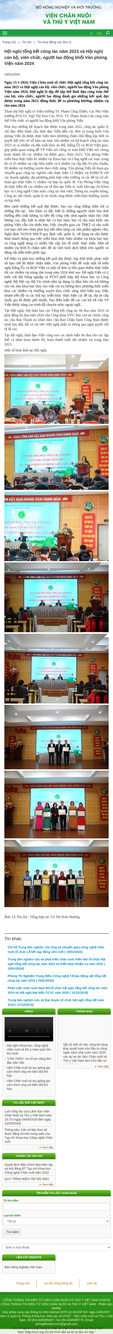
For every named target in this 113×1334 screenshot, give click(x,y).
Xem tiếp (103, 1066)
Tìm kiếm (12, 1232)
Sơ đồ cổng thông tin (58, 1283)
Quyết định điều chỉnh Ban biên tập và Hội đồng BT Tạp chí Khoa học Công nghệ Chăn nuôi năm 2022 (29, 1168)
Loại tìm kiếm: (12, 1215)
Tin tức (26, 42)
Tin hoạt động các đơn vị (54, 42)
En (100, 33)
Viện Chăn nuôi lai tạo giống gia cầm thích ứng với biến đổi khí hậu (28, 1071)
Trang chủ (9, 42)
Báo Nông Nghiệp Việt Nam (23, 1267)
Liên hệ (92, 1283)
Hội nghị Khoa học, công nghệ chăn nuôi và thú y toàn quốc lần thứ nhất (29, 1049)
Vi (91, 33)
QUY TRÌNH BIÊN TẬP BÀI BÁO (27, 1179)
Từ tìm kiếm (10, 1200)
